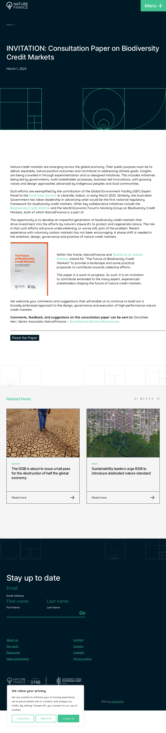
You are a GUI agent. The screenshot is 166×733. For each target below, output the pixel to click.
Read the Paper (24, 338)
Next (158, 399)
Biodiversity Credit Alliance (30, 208)
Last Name (53, 607)
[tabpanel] (43, 456)
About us (12, 640)
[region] (45, 705)
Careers (78, 646)
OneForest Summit (43, 195)
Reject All (46, 718)
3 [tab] (146, 398)
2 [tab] (143, 398)
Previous (136, 399)
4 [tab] (149, 398)
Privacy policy (82, 659)
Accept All (68, 718)
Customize (23, 718)
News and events (17, 659)
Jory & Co (117, 701)
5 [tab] (152, 398)
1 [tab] (141, 398)
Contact (78, 640)
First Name (13, 607)
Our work (12, 646)
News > (10, 24)
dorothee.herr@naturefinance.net (94, 321)
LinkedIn (78, 652)
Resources (13, 652)
